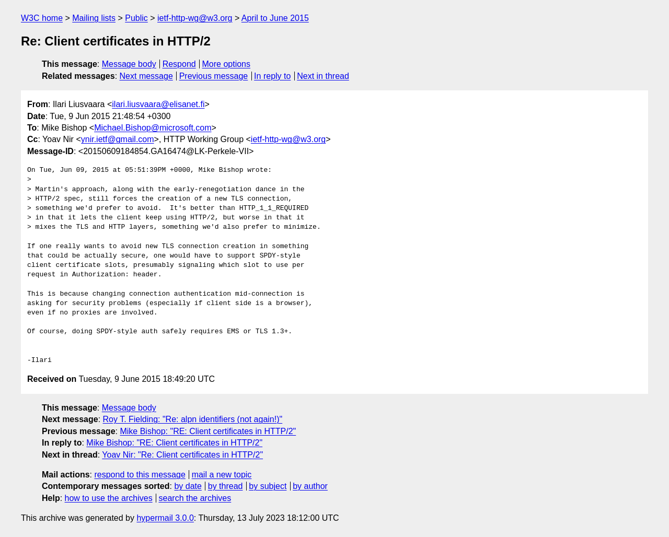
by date (187, 486)
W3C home (42, 18)
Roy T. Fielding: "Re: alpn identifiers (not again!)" (193, 419)
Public (136, 18)
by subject (267, 486)
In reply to (272, 76)
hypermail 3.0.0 (164, 517)
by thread (225, 486)
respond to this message (139, 474)
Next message (146, 76)
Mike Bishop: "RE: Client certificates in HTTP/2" (208, 431)
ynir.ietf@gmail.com (117, 139)
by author (310, 486)
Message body (129, 64)
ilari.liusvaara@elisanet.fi (158, 104)
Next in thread (323, 76)
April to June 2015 (275, 18)
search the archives (195, 498)
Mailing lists (94, 18)
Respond (179, 64)
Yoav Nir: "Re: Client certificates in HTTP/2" (182, 454)
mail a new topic (222, 474)
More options (226, 64)
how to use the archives (109, 498)
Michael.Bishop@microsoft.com (152, 127)
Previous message (213, 76)
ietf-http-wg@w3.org (194, 18)
